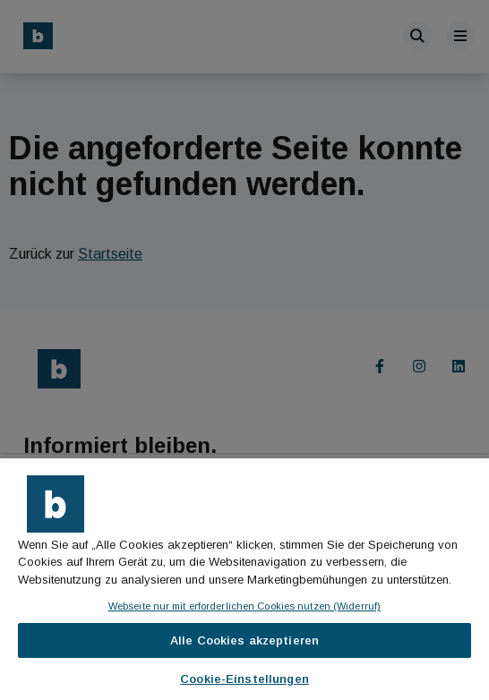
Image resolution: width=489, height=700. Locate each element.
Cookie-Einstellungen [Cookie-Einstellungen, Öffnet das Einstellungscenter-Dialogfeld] (244, 679)
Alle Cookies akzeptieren (244, 640)
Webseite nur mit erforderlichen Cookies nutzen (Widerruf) (244, 606)
